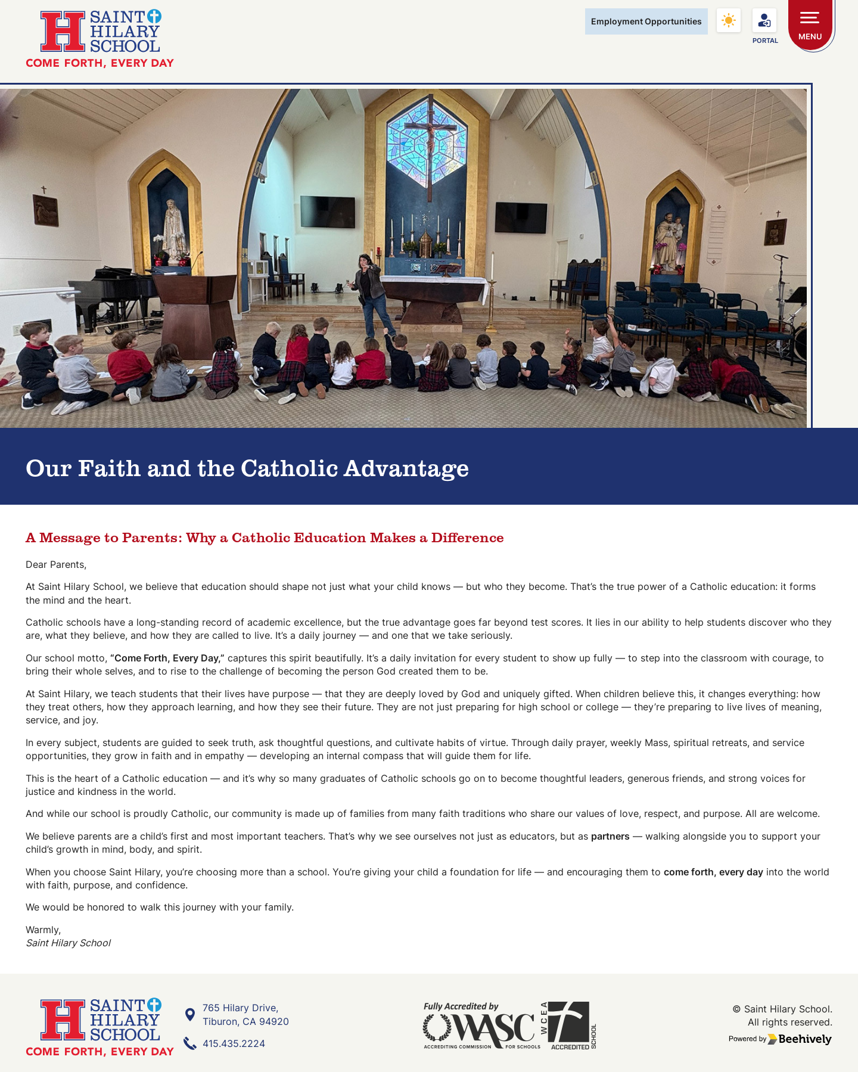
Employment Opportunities (646, 21)
